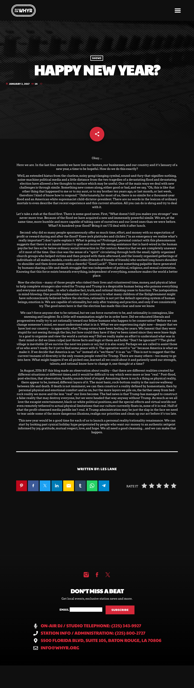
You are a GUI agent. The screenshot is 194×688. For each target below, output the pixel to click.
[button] (178, 10)
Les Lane (109, 476)
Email (65, 617)
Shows (96, 60)
